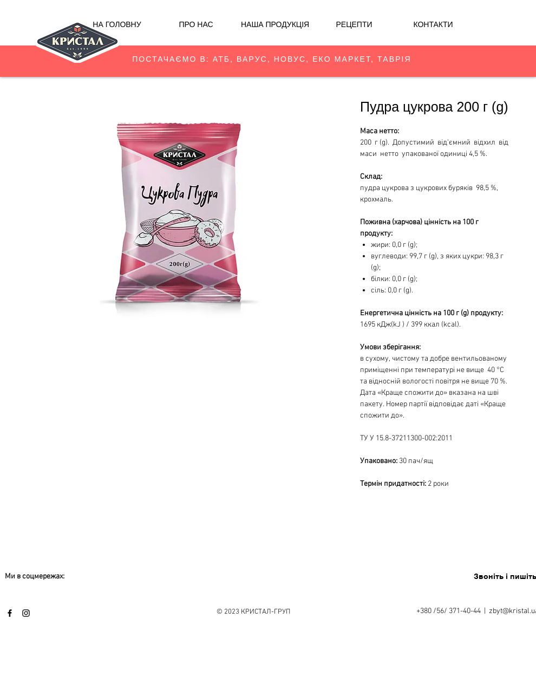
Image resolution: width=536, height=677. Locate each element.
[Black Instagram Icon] (26, 613)
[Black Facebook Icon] (10, 613)
